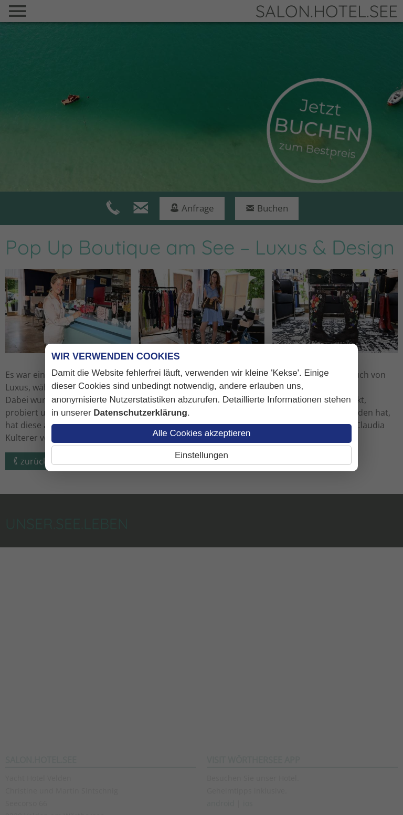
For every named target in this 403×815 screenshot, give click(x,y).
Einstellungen (201, 455)
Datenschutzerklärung (140, 413)
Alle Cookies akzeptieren (201, 433)
